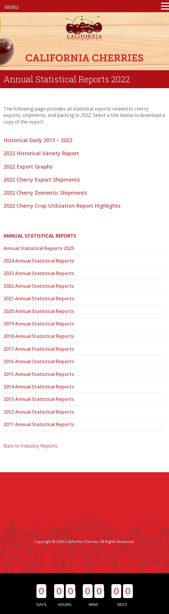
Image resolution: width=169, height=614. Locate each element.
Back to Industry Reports (30, 446)
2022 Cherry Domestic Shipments (45, 192)
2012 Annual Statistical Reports (38, 412)
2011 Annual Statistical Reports (38, 424)
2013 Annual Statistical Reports (38, 399)
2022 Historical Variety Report (41, 153)
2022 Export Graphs (28, 166)
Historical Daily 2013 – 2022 (37, 140)
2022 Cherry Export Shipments (41, 179)
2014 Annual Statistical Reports (38, 386)
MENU (12, 7)
